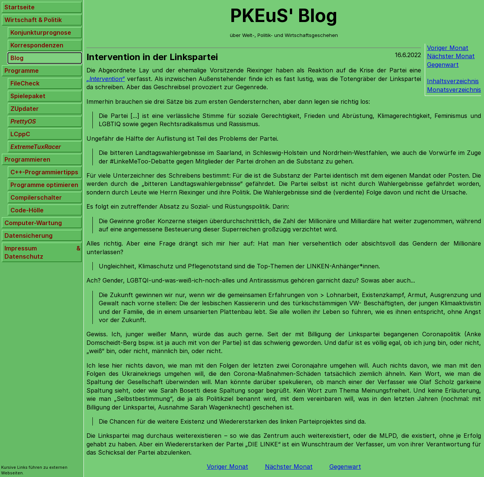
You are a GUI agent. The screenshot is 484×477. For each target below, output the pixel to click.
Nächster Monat (451, 56)
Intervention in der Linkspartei (152, 57)
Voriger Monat (447, 48)
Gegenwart (443, 64)
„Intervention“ (105, 78)
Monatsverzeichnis (454, 89)
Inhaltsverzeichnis (453, 81)
